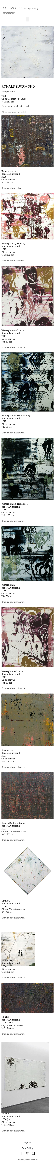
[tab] (13, 112)
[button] (27, 19)
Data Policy (27, 1148)
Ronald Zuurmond (18, 86)
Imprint (27, 1142)
